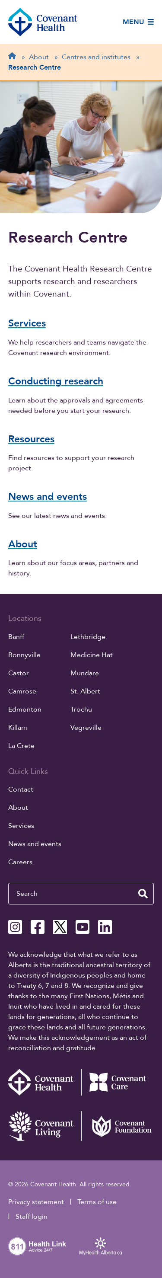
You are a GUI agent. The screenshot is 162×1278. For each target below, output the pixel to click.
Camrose (22, 691)
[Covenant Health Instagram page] (15, 927)
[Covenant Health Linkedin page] (105, 927)
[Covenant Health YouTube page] (82, 927)
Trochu (81, 709)
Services (21, 826)
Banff (16, 637)
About (18, 807)
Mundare (84, 673)
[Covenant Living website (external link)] (44, 1126)
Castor (18, 673)
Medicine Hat (91, 655)
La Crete (21, 746)
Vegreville (86, 727)
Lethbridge (87, 637)
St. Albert (85, 691)
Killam (17, 727)
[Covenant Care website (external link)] (117, 1082)
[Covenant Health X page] (60, 927)
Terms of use (97, 1202)
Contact (20, 789)
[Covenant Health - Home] (44, 1082)
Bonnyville (24, 655)
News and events (34, 844)
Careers (20, 862)
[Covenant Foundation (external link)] (117, 1126)
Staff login (32, 1216)
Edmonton (24, 709)
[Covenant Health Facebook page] (37, 927)
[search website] (143, 893)
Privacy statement (36, 1202)
